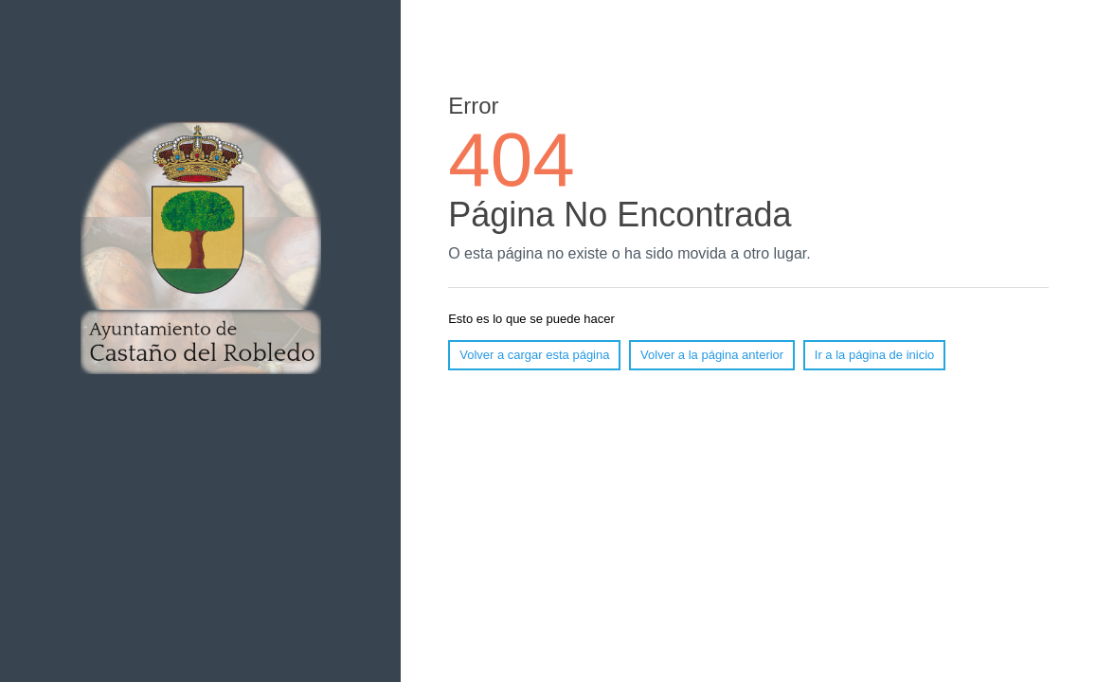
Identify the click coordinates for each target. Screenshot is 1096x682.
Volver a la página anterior (711, 355)
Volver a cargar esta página (534, 355)
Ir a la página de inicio (874, 355)
